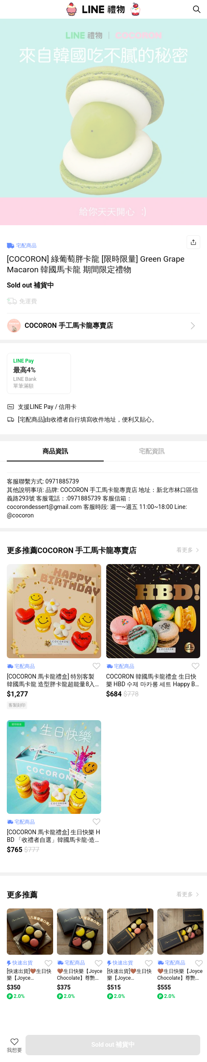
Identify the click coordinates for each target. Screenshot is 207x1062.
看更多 (185, 550)
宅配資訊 (151, 451)
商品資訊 (55, 451)
